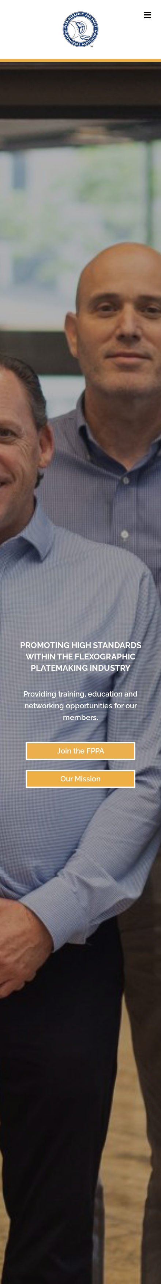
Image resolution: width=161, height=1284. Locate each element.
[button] (80, 751)
